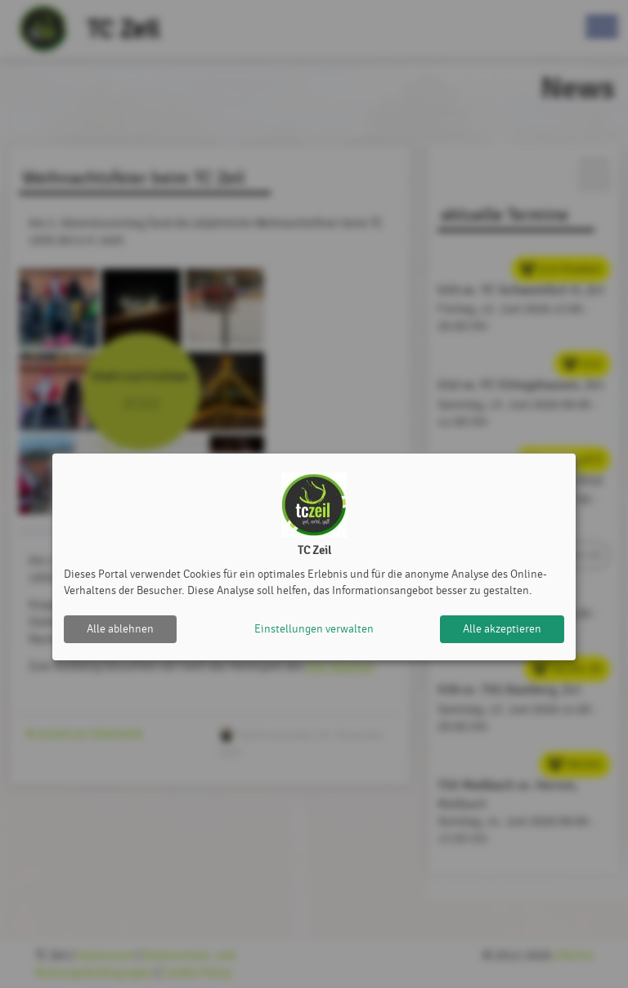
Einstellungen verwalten (314, 629)
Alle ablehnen (120, 629)
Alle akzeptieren (502, 629)
